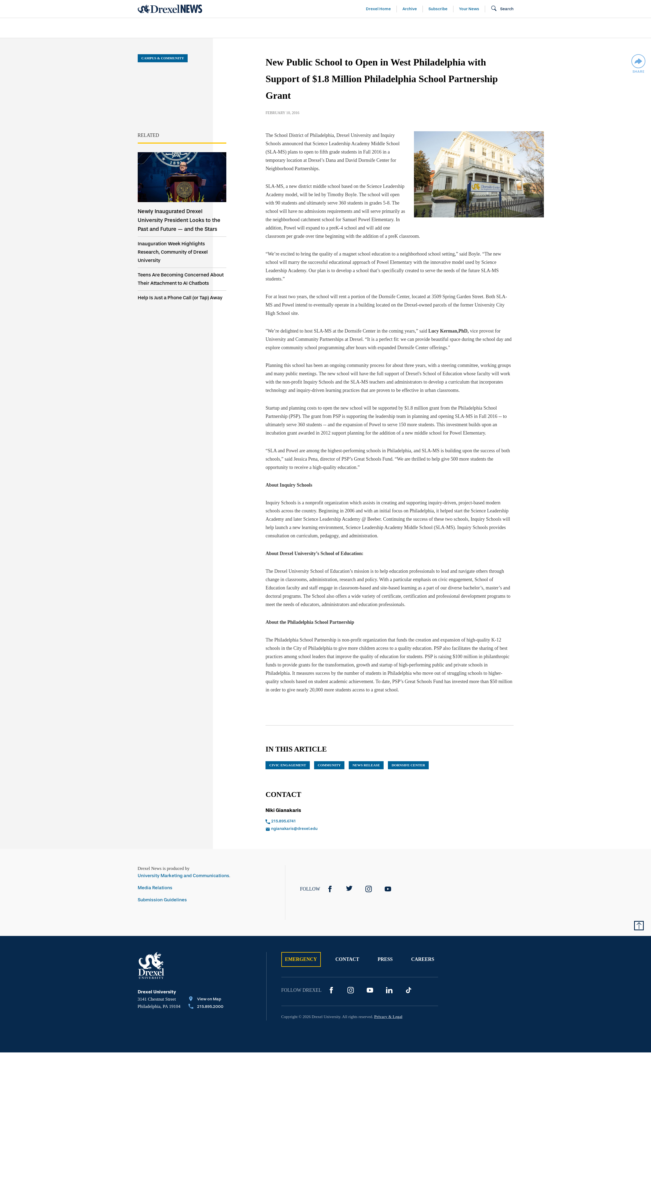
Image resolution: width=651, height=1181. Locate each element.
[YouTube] (388, 880)
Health (402, 28)
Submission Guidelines (162, 891)
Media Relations (155, 879)
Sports (580, 28)
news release (366, 757)
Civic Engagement (287, 757)
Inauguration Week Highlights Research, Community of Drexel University (173, 252)
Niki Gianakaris (283, 802)
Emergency (301, 951)
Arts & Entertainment (168, 28)
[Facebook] (330, 880)
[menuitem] (168, 28)
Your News (469, 8)
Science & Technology (247, 28)
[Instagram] (368, 880)
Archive (409, 8)
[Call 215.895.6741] (322, 813)
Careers (422, 951)
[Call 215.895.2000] (205, 999)
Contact (347, 951)
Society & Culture (453, 28)
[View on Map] (205, 991)
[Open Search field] (502, 9)
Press (385, 951)
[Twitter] (349, 880)
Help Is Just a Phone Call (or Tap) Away (180, 298)
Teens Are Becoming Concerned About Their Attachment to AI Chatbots (181, 279)
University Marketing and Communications (183, 867)
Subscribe (438, 8)
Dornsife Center (408, 757)
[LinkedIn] (389, 982)
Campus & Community (525, 28)
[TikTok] (408, 982)
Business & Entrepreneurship (335, 28)
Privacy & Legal (388, 1008)
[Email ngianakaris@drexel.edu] (322, 821)
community (329, 757)
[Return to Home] (170, 9)
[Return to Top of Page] (639, 917)
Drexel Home (378, 8)
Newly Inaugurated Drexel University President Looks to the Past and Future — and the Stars (179, 220)
